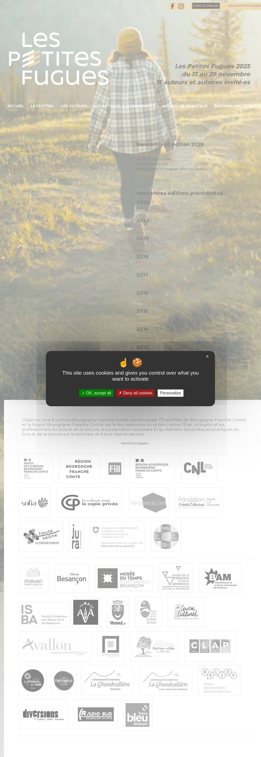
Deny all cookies (135, 393)
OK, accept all (96, 393)
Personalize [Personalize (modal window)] (170, 393)
